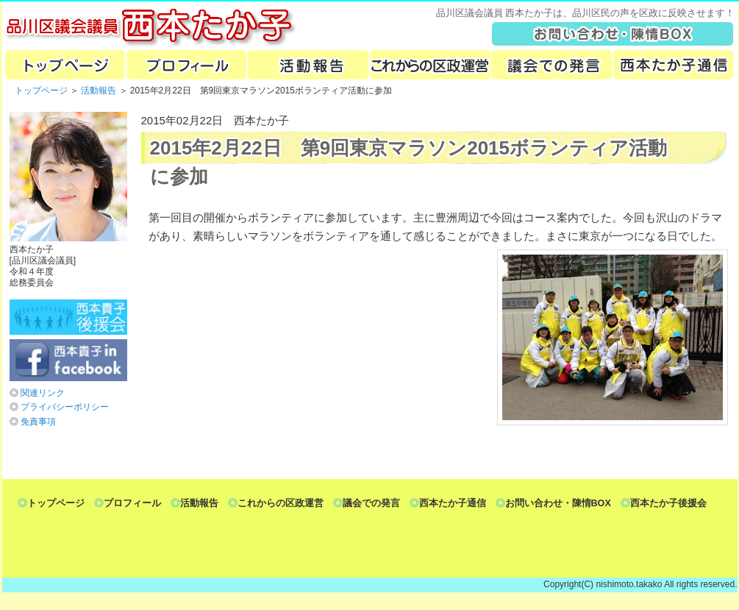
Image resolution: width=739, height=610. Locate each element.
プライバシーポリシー (65, 407)
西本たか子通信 (452, 503)
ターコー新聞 (674, 64)
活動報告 (307, 64)
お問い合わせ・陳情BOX (558, 503)
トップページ (63, 64)
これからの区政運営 (429, 64)
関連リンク (43, 393)
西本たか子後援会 (668, 503)
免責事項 (38, 421)
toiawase (613, 33)
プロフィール (185, 64)
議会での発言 (551, 64)
